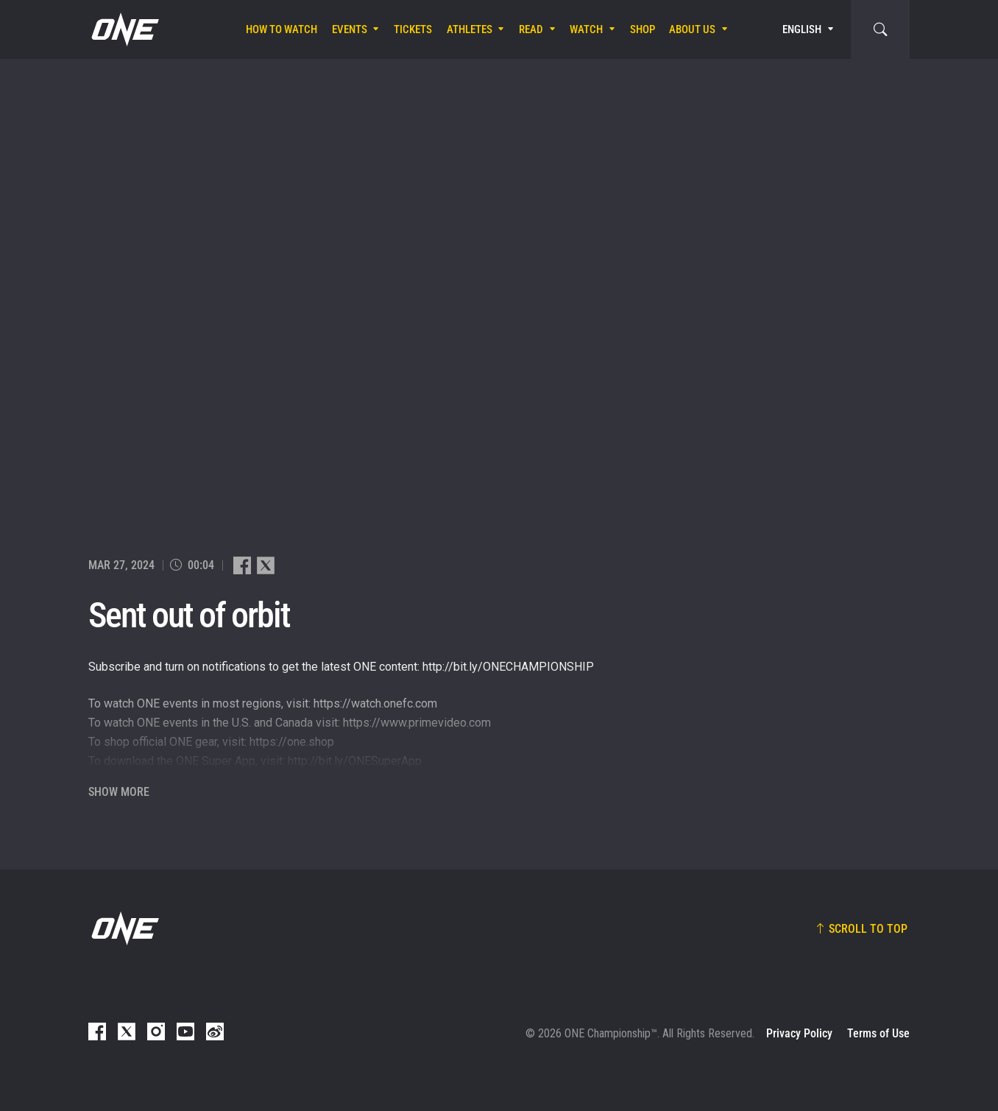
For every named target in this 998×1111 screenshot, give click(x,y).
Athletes (469, 29)
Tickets (413, 29)
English (801, 29)
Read (531, 29)
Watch (586, 29)
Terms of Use (878, 1033)
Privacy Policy (799, 1033)
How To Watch (281, 29)
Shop (642, 29)
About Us (692, 29)
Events (349, 29)
